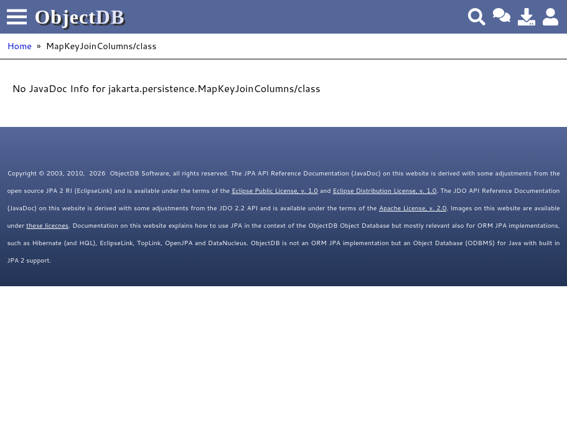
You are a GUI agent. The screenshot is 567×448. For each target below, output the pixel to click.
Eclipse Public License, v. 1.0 (275, 190)
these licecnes (47, 225)
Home (19, 45)
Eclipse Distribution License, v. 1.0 (385, 190)
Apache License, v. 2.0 (412, 207)
